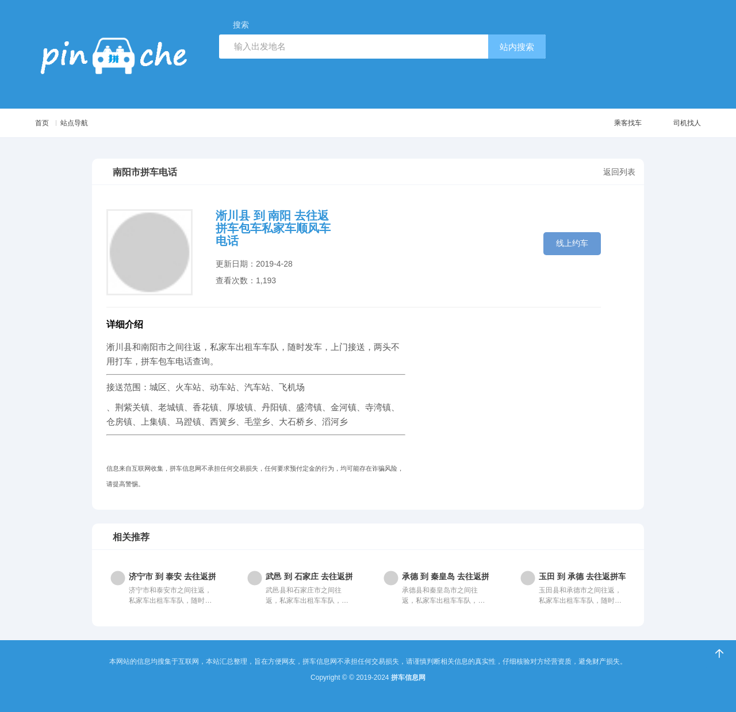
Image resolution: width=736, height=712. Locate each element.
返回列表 (619, 171)
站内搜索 (517, 47)
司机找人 (673, 123)
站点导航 (88, 122)
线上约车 (572, 243)
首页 (43, 122)
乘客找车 (609, 123)
